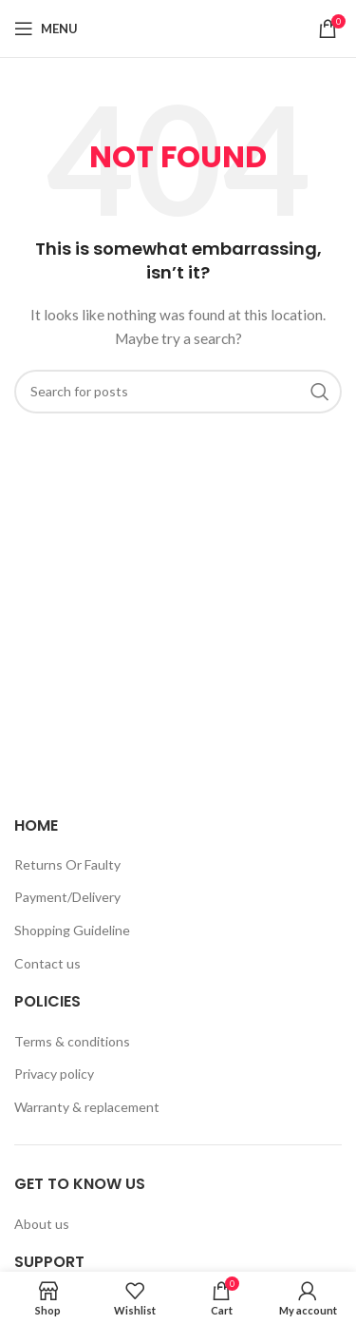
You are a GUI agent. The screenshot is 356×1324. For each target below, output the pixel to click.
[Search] (178, 391)
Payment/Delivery (67, 897)
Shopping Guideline (72, 930)
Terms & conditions (72, 1041)
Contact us (47, 963)
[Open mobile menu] (46, 29)
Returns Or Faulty (67, 864)
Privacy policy (54, 1073)
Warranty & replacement (86, 1107)
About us (41, 1224)
